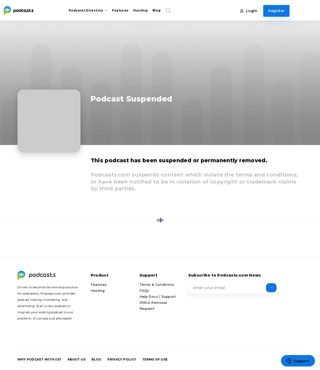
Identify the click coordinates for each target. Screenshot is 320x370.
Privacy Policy (122, 359)
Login (248, 10)
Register (276, 10)
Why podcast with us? (40, 359)
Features (120, 10)
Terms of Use (155, 359)
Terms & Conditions (157, 284)
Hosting (140, 10)
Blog (156, 10)
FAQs (144, 290)
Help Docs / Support (158, 296)
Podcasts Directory (88, 10)
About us (77, 359)
